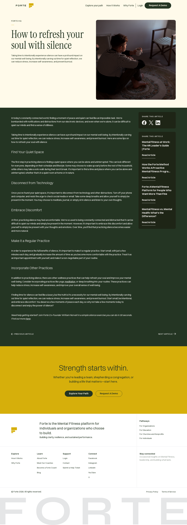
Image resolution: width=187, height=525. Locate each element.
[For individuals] (162, 438)
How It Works (113, 5)
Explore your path (94, 5)
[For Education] (162, 430)
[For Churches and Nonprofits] (162, 434)
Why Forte (128, 5)
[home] (26, 5)
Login (140, 5)
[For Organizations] (162, 425)
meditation (70, 281)
